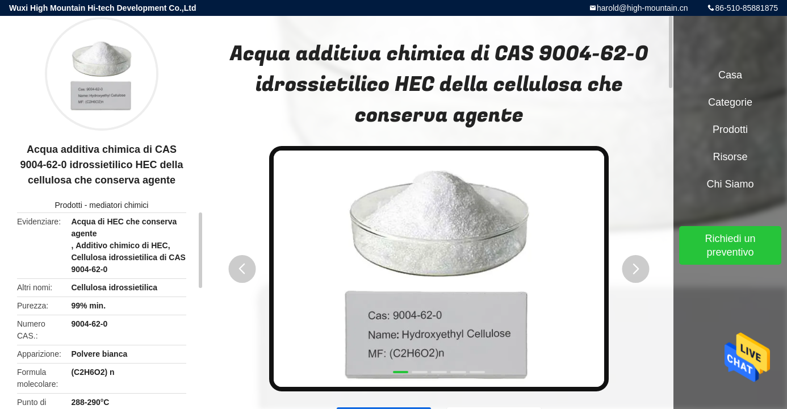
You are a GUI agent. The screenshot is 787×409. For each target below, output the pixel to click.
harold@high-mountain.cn (642, 7)
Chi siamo (729, 184)
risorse (730, 156)
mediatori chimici (118, 205)
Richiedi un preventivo (730, 245)
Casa (730, 75)
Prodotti (68, 205)
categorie (730, 102)
